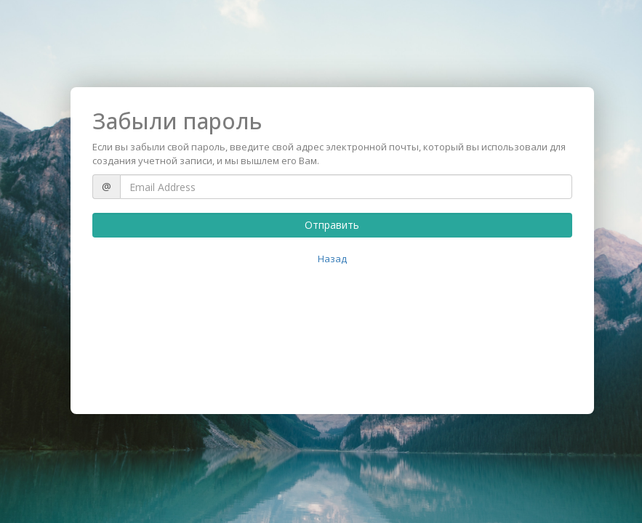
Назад (332, 258)
